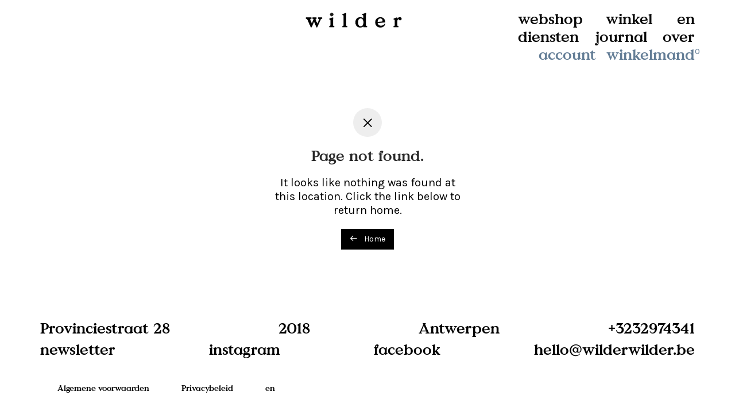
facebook (407, 349)
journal (621, 36)
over (679, 36)
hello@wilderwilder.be (614, 349)
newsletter (77, 349)
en (686, 19)
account (567, 54)
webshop (550, 19)
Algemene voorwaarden (103, 388)
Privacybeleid (207, 388)
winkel (629, 19)
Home (367, 239)
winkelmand (654, 54)
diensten (548, 36)
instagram (244, 349)
